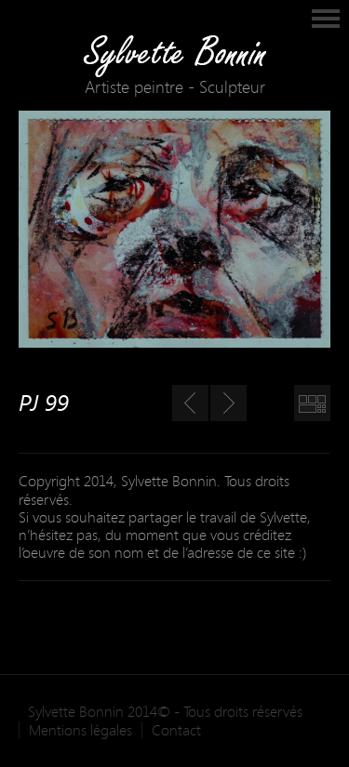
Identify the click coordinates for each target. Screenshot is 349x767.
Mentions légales (80, 730)
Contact (176, 730)
